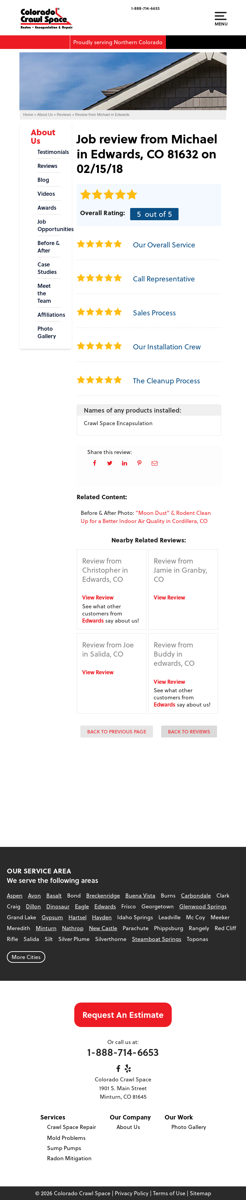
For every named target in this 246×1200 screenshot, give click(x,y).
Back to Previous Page (116, 731)
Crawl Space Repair (71, 1127)
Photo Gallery (46, 332)
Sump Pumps (64, 1148)
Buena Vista (140, 895)
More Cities (26, 957)
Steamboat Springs (156, 939)
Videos (46, 193)
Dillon (33, 906)
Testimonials (49, 152)
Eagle (82, 906)
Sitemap (200, 1193)
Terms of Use (169, 1193)
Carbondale (196, 895)
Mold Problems (66, 1138)
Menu (221, 19)
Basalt (54, 895)
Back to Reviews (189, 731)
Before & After (48, 246)
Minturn (46, 928)
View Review (97, 597)
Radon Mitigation (69, 1158)
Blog (43, 180)
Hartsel (77, 917)
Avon (34, 895)
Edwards (93, 620)
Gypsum (52, 917)
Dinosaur (58, 906)
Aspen (14, 895)
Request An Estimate (123, 1015)
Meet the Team (44, 293)
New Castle (103, 928)
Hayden (102, 917)
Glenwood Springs (203, 906)
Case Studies (47, 268)
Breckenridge (103, 895)
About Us (43, 136)
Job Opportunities (49, 225)
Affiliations (49, 314)
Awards (46, 207)
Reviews (47, 166)
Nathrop (72, 928)
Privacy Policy (132, 1193)
